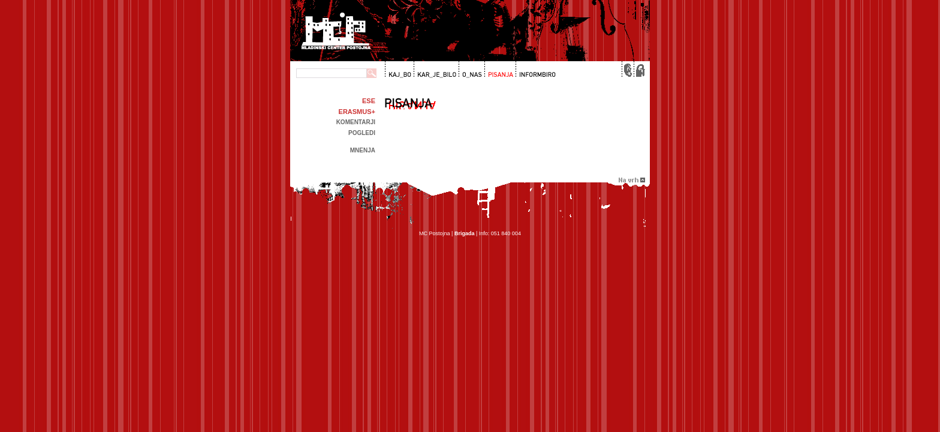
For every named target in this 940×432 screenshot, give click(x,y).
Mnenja (362, 150)
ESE (368, 100)
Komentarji (355, 122)
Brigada (464, 233)
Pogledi (361, 133)
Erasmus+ (357, 111)
